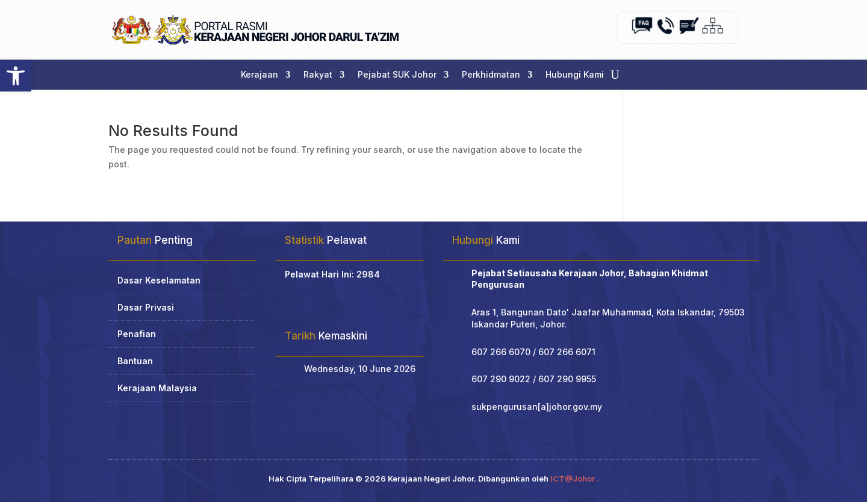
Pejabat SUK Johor (397, 74)
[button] (15, 75)
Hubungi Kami (574, 74)
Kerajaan (259, 74)
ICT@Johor (572, 478)
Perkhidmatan (491, 74)
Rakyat (317, 74)
